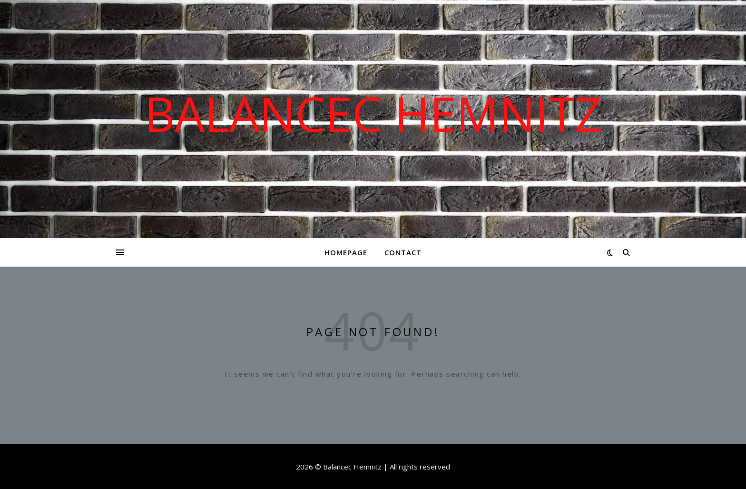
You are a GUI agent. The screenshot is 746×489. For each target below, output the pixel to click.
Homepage (345, 252)
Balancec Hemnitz (373, 113)
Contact (403, 252)
